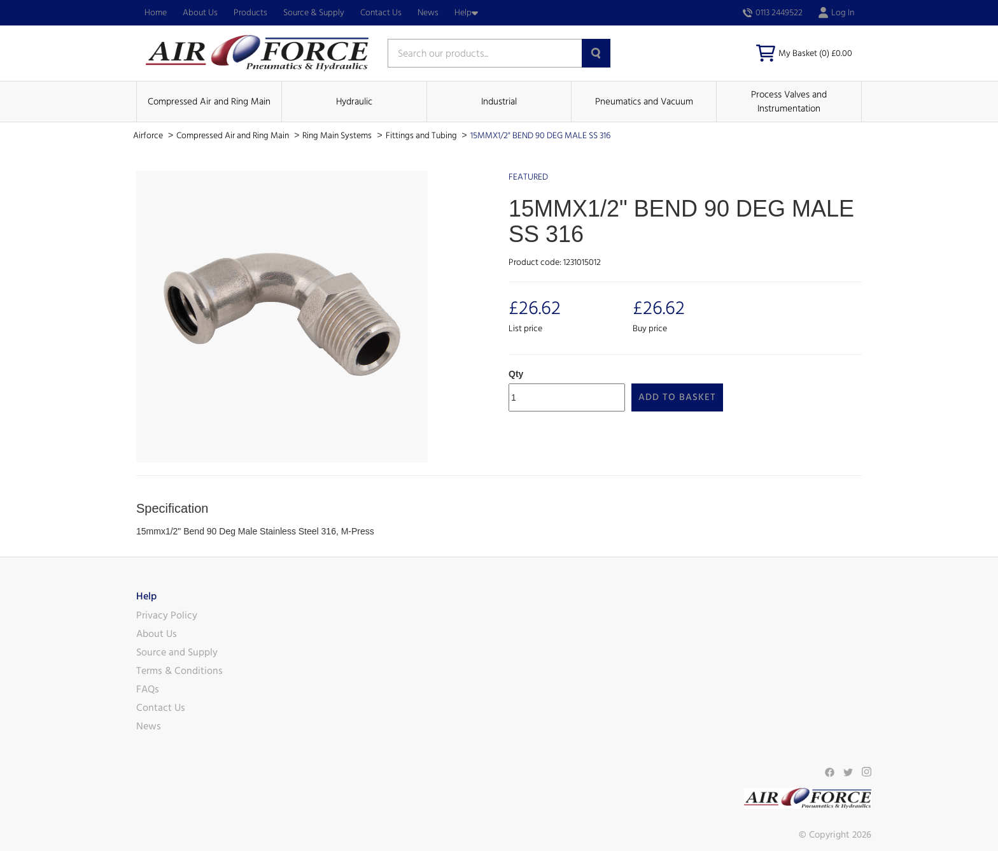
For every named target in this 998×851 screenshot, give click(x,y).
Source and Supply (177, 652)
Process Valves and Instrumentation (789, 101)
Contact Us (381, 12)
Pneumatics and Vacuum (644, 101)
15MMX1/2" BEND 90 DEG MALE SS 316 (540, 135)
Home (155, 12)
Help (466, 12)
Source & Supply (313, 12)
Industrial (499, 101)
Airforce (149, 135)
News (428, 12)
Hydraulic (354, 101)
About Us (200, 12)
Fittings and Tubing (422, 135)
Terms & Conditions (179, 671)
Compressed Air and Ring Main (209, 101)
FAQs (147, 689)
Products (250, 12)
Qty (516, 374)
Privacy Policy (166, 615)
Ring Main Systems (338, 135)
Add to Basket (677, 397)
